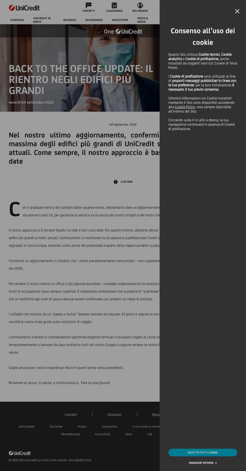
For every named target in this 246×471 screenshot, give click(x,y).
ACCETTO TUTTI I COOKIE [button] (203, 452)
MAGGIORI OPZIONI (201, 462)
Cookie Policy (185, 107)
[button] (237, 11)
